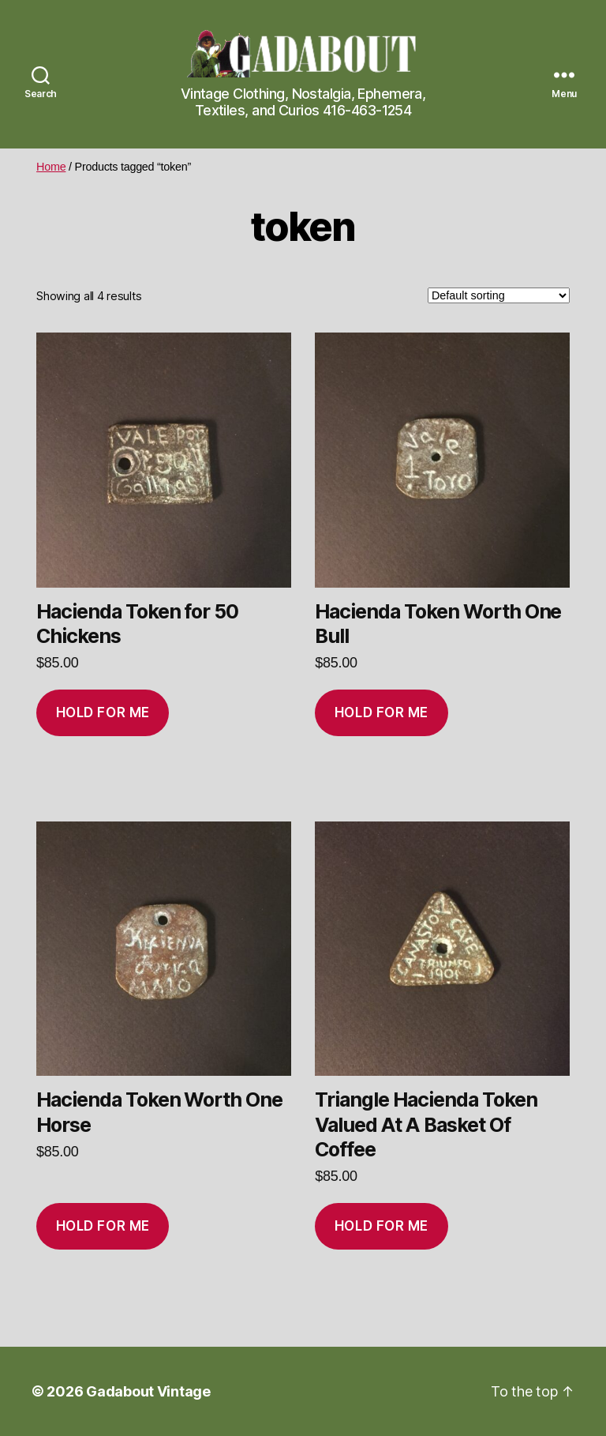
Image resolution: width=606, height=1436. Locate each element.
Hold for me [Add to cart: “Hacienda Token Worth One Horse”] (103, 1226)
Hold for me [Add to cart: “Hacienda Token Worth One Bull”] (381, 712)
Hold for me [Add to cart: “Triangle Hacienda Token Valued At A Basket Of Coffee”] (381, 1226)
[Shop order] (499, 295)
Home (50, 166)
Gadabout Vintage (148, 1391)
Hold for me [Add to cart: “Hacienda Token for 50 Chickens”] (103, 712)
